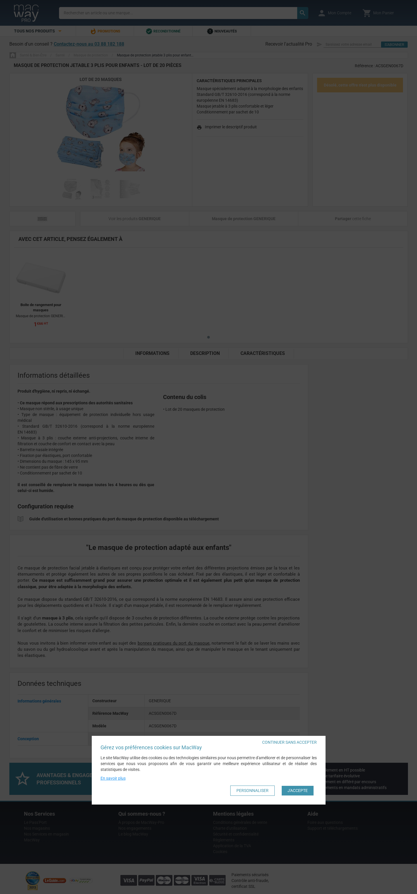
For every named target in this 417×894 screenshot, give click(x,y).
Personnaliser (252, 790)
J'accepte (298, 790)
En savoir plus (113, 778)
